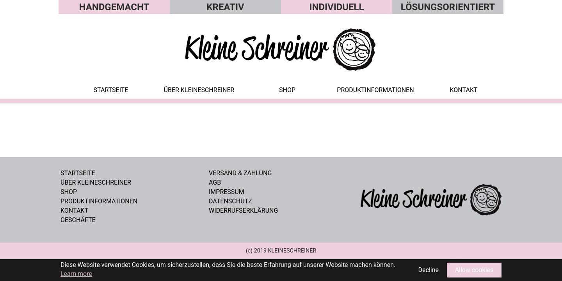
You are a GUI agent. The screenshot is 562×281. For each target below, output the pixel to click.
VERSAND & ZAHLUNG (240, 173)
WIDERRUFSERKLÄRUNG (243, 210)
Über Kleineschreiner (95, 182)
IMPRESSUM (226, 192)
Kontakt (74, 210)
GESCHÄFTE (78, 220)
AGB (215, 182)
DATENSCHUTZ (230, 201)
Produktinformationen (98, 201)
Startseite (77, 173)
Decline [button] (428, 270)
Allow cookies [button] (474, 270)
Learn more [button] (76, 273)
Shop (68, 192)
